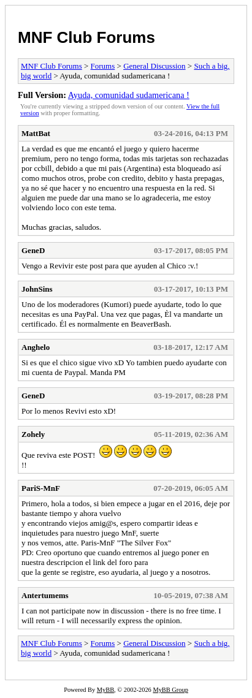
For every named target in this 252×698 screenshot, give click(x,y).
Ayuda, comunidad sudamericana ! (128, 95)
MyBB (105, 689)
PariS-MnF (40, 488)
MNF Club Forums (86, 37)
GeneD (33, 250)
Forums (103, 65)
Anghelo (35, 347)
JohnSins (37, 289)
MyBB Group (170, 689)
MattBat (35, 133)
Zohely (33, 434)
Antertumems (45, 595)
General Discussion (154, 65)
